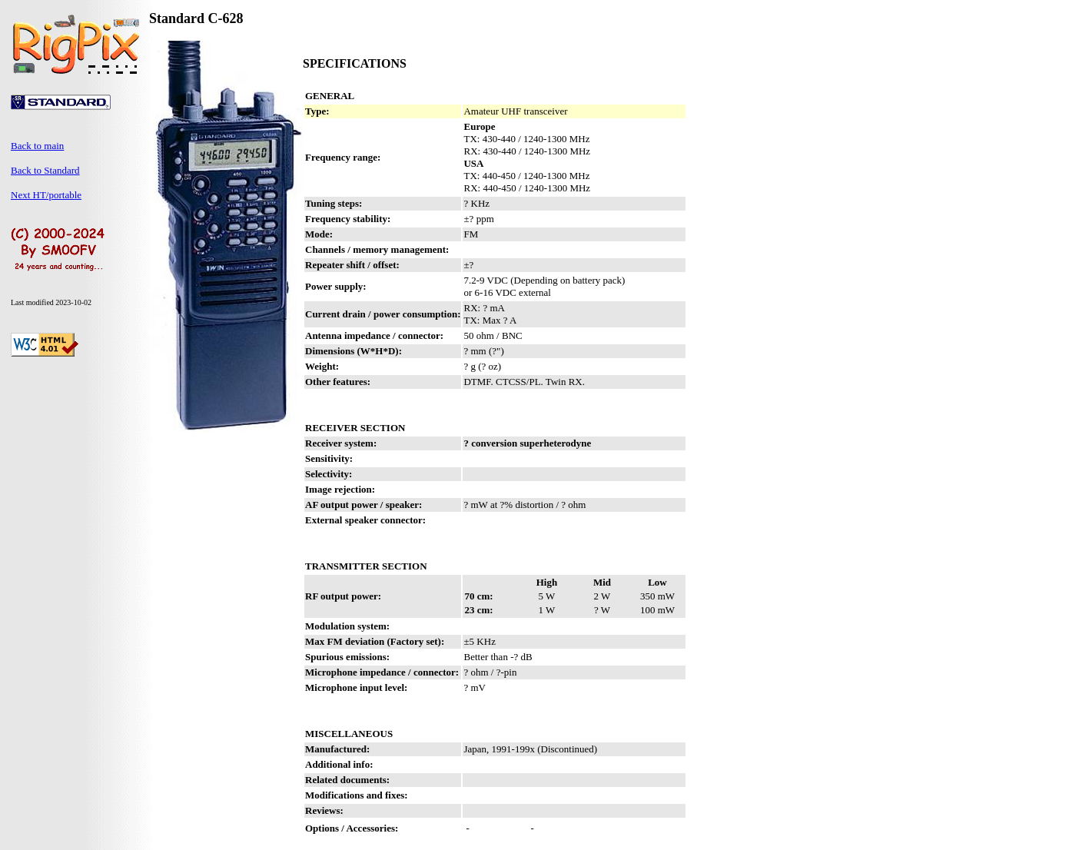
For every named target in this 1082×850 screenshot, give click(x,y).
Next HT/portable (46, 195)
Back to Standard (45, 170)
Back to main (37, 145)
